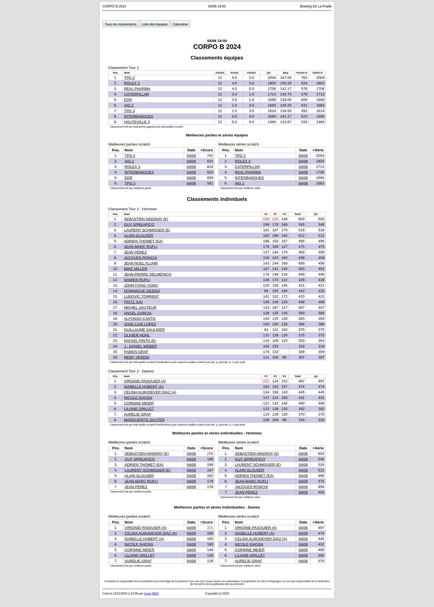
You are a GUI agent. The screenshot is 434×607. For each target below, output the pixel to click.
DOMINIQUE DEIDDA (142, 291)
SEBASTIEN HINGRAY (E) (146, 219)
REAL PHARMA (137, 89)
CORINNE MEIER (139, 403)
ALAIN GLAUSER (138, 236)
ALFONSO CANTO (140, 319)
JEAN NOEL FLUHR (141, 263)
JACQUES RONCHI (140, 258)
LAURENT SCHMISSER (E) (147, 230)
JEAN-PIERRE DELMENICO (147, 274)
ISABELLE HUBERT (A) (143, 387)
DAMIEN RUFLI (137, 280)
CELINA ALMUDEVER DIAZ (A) (150, 392)
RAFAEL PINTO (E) (140, 341)
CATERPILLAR (136, 94)
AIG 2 (128, 105)
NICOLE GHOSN (138, 398)
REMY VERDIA (136, 357)
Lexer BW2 (151, 593)
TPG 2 (129, 78)
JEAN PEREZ (135, 252)
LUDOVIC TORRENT (141, 296)
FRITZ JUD (133, 302)
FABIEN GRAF (136, 352)
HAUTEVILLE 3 (137, 122)
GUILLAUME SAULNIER (144, 330)
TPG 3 (129, 111)
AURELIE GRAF (137, 414)
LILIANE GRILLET (139, 409)
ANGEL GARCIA (138, 313)
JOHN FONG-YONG (141, 285)
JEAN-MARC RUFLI (140, 247)
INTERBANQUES (138, 116)
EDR (128, 100)
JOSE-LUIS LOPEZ (140, 324)
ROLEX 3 (132, 83)
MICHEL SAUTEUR (140, 307)
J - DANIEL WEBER (140, 346)
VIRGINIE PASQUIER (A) (145, 381)
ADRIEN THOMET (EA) (143, 241)
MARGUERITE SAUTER (144, 420)
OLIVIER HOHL (137, 335)
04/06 (191, 156)
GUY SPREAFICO (139, 224)
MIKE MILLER (135, 269)
